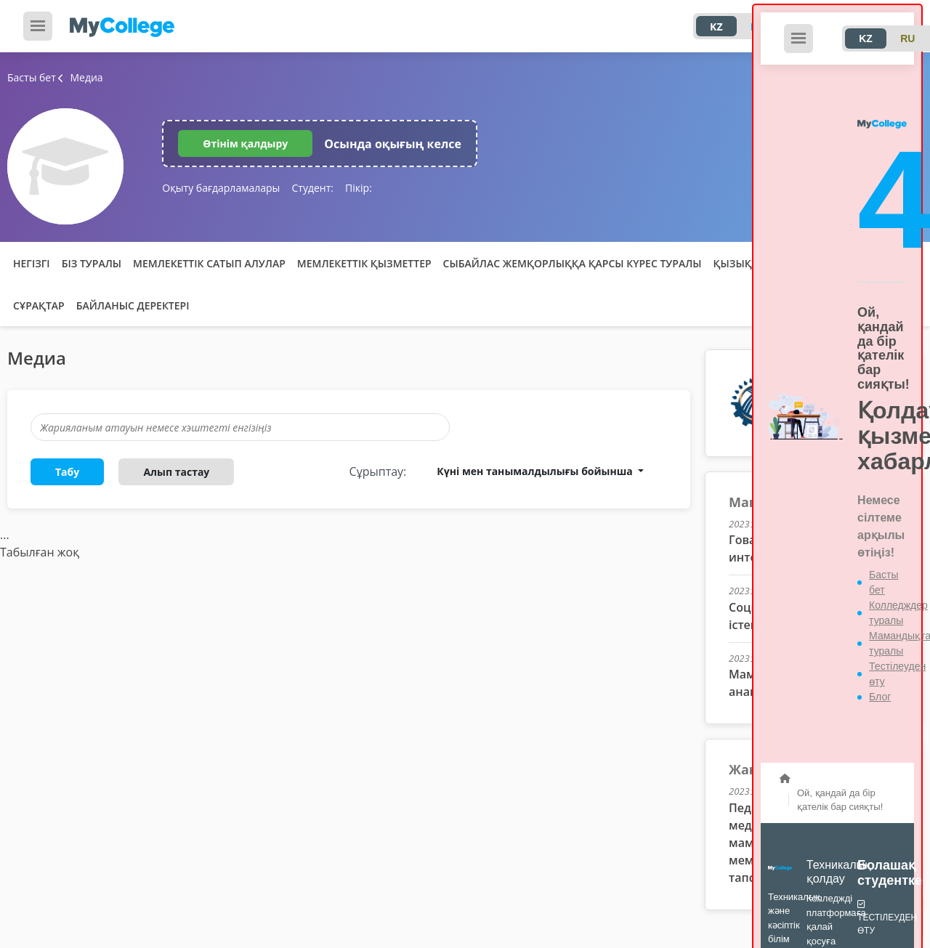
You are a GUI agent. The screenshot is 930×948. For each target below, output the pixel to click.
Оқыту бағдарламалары (221, 188)
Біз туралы (91, 263)
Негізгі (31, 263)
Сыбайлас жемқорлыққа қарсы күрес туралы (572, 263)
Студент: (312, 188)
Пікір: (358, 188)
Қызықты (740, 263)
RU (907, 38)
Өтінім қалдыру (245, 143)
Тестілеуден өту (887, 917)
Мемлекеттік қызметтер (364, 263)
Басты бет (31, 77)
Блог (880, 696)
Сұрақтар (39, 305)
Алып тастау (176, 472)
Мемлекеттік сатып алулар (209, 263)
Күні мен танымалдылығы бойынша (536, 471)
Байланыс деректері (133, 305)
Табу (67, 472)
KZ (716, 26)
